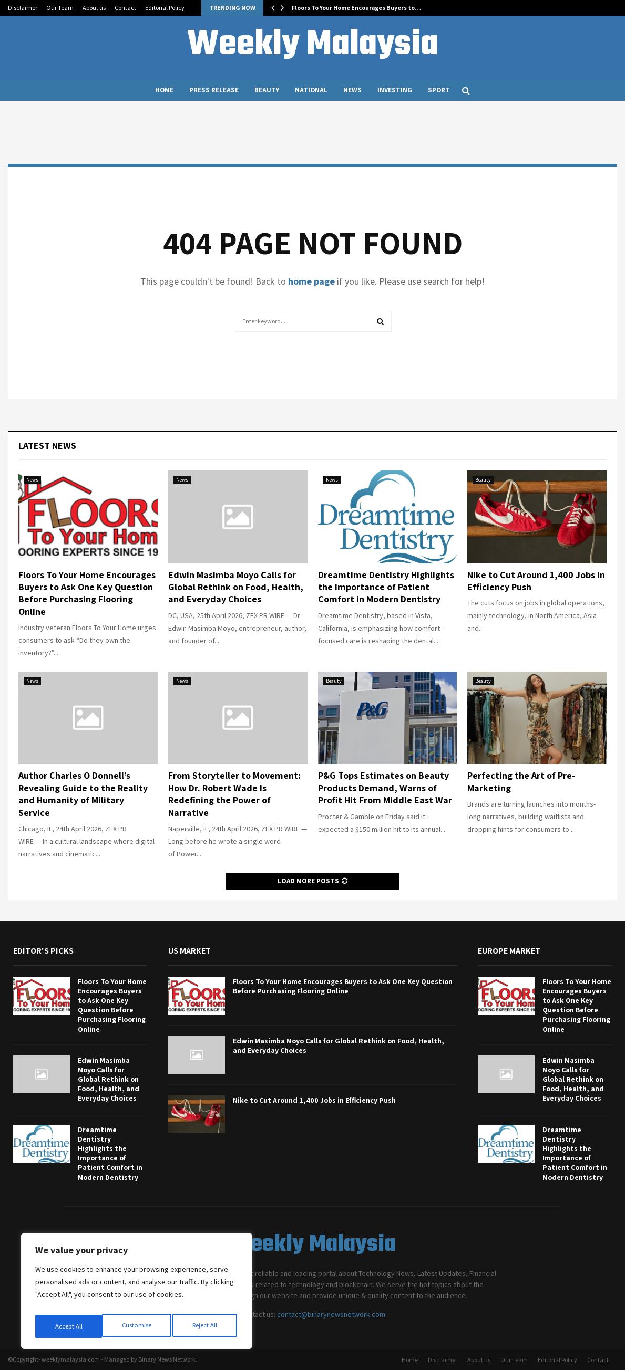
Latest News (47, 446)
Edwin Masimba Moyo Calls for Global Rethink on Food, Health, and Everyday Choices (235, 587)
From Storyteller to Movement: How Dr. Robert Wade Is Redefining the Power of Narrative (234, 793)
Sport (439, 90)
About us (94, 8)
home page (311, 281)
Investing (394, 90)
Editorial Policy (165, 8)
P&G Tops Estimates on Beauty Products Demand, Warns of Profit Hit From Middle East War (385, 787)
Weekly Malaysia (312, 45)
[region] (136, 1294)
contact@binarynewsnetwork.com (331, 1314)
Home (164, 90)
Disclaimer (22, 8)
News (352, 90)
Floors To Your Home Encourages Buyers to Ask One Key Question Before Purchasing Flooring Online (87, 593)
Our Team (60, 8)
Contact (125, 8)
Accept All (205, 1326)
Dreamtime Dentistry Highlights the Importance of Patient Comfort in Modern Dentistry (386, 587)
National (311, 90)
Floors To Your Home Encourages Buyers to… (356, 8)
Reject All (137, 1326)
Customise (69, 1326)
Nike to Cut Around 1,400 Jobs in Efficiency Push (314, 1100)
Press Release (214, 90)
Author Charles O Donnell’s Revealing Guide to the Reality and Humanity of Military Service (83, 793)
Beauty (266, 90)
